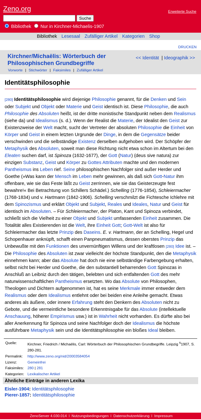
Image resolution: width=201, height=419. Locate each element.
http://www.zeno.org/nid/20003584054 (59, 356)
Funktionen (57, 246)
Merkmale (130, 288)
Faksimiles (62, 70)
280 (31, 368)
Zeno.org (17, 9)
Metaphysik (16, 148)
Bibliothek (18, 26)
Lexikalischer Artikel (44, 374)
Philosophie (104, 99)
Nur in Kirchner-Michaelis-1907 (69, 26)
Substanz (32, 162)
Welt (48, 127)
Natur (125, 155)
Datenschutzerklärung (131, 416)
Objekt (47, 106)
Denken (159, 99)
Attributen (112, 162)
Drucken (187, 47)
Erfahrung (82, 302)
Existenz (87, 141)
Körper (12, 134)
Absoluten (49, 113)
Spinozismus (28, 204)
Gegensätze (153, 134)
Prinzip (66, 232)
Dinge (110, 134)
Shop (154, 36)
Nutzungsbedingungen (90, 416)
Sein (181, 99)
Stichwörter (37, 70)
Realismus (184, 113)
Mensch (63, 176)
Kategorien (133, 36)
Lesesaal (70, 36)
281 (40, 368)
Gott (112, 155)
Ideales (139, 204)
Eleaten (13, 155)
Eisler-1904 (17, 388)
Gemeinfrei (37, 362)
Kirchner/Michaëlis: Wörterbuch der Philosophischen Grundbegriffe (57, 59)
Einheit (178, 127)
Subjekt (23, 106)
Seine (69, 169)
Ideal (153, 330)
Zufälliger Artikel (101, 36)
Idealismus (46, 120)
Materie (74, 106)
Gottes (94, 162)
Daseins (92, 232)
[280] (9, 99)
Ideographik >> (179, 57)
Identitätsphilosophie (53, 388)
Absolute (69, 260)
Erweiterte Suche (182, 11)
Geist (97, 106)
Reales (115, 204)
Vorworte (15, 70)
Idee (180, 246)
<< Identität (147, 57)
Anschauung (18, 316)
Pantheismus (18, 169)
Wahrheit (108, 316)
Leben (46, 169)
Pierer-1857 (17, 394)
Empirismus (62, 316)
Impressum (163, 416)
